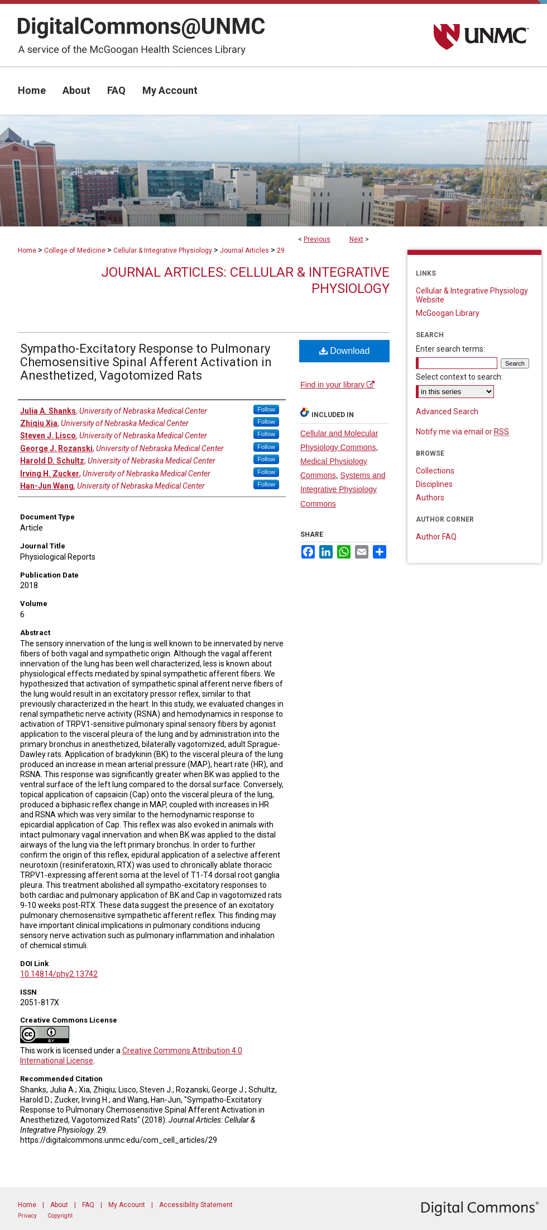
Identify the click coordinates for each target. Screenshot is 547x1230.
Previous (317, 239)
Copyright (60, 1216)
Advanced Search (447, 411)
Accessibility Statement (196, 1205)
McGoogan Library (447, 313)
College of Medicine (74, 250)
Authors (430, 497)
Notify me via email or (462, 431)
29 (281, 250)
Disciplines (434, 484)
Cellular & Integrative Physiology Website (472, 295)
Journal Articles (244, 250)
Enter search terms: (450, 348)
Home (27, 250)
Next (356, 239)
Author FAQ (436, 536)
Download (344, 351)
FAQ (88, 1205)
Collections (435, 470)
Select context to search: (459, 376)
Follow (266, 409)
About (59, 1205)
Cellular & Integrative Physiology (162, 250)
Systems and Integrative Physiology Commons (343, 489)
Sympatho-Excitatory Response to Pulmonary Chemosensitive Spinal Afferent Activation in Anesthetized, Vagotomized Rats (146, 362)
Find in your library (337, 384)
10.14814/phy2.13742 (59, 973)
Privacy (27, 1216)
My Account (126, 1205)
